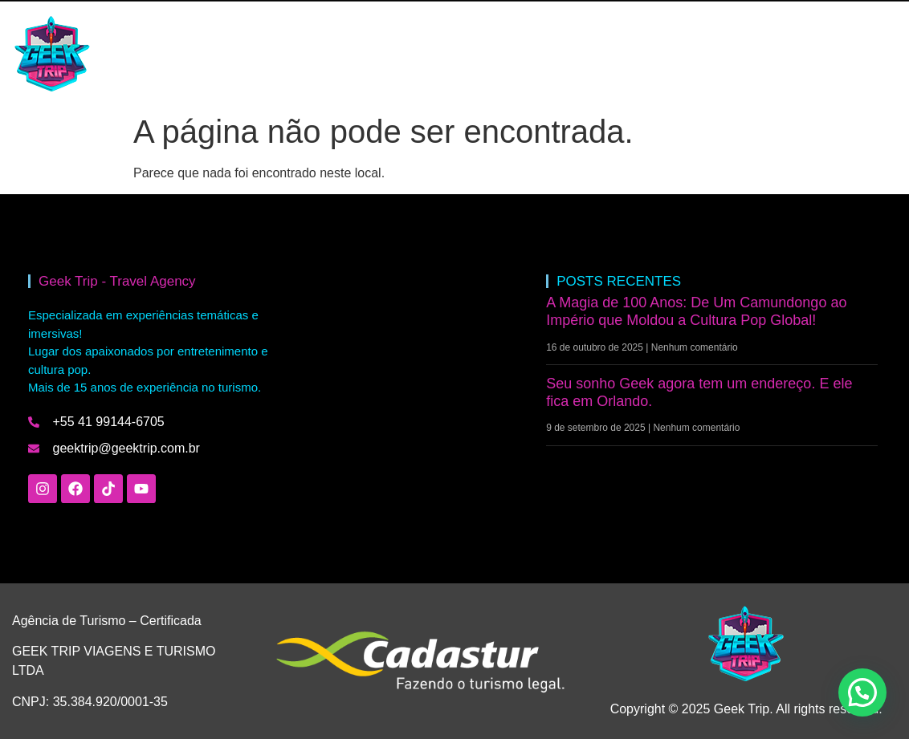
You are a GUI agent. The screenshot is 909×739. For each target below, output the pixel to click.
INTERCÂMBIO (253, 53)
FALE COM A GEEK (552, 53)
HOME (164, 53)
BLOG (341, 53)
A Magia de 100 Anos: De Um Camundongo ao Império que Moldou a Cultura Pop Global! (696, 311)
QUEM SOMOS (428, 53)
